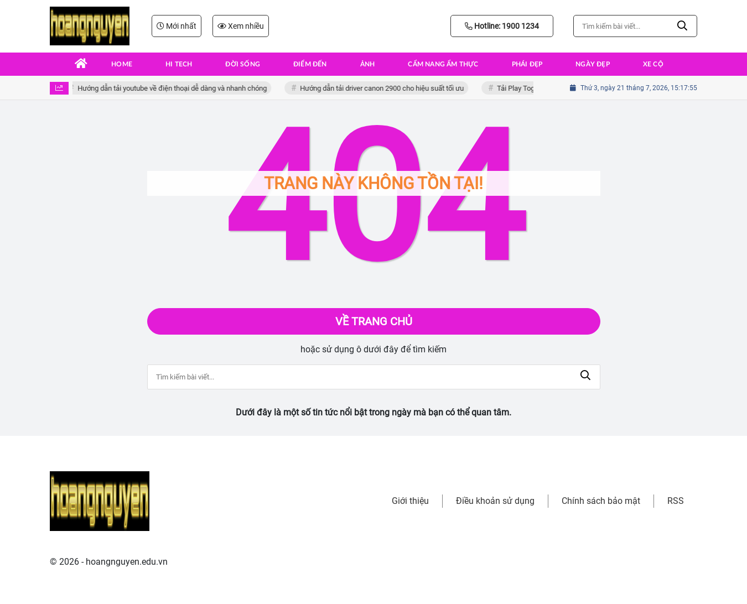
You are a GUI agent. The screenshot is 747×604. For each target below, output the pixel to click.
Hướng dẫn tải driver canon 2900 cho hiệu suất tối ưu (384, 88)
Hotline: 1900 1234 (502, 26)
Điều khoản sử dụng (495, 501)
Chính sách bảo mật (601, 501)
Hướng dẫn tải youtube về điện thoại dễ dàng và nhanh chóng (174, 88)
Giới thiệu (410, 501)
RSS (675, 501)
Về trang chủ (373, 321)
